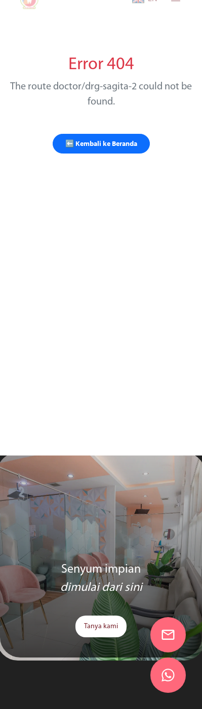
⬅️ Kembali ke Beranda (101, 143)
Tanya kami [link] (101, 626)
